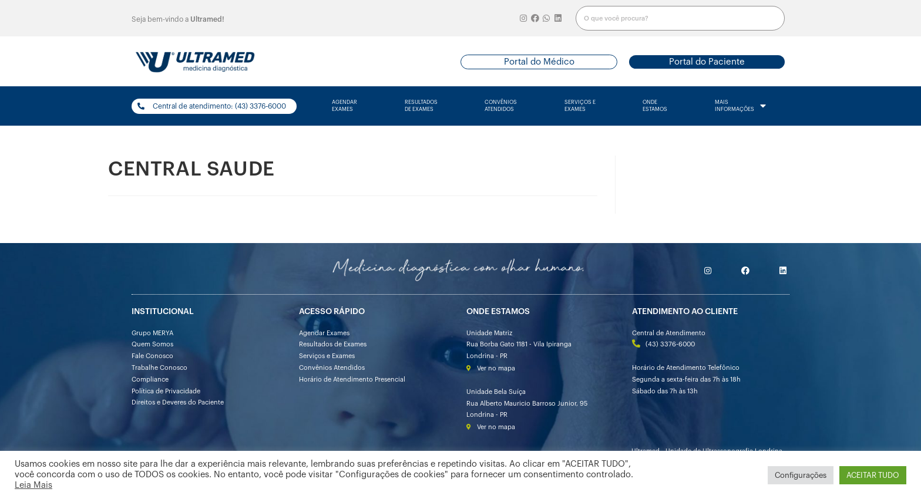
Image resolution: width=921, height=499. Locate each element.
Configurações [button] (800, 475)
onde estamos (655, 106)
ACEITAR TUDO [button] (872, 475)
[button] (538, 62)
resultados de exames (421, 106)
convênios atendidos (501, 106)
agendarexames (344, 106)
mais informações (740, 106)
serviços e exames (580, 106)
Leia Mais (33, 485)
